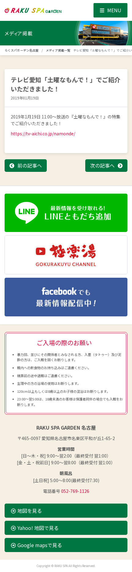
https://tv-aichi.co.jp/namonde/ (43, 133)
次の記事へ (102, 165)
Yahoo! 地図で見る (35, 527)
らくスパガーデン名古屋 (21, 50)
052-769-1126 (75, 491)
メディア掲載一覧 (58, 50)
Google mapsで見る (36, 545)
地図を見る (26, 510)
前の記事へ (29, 165)
